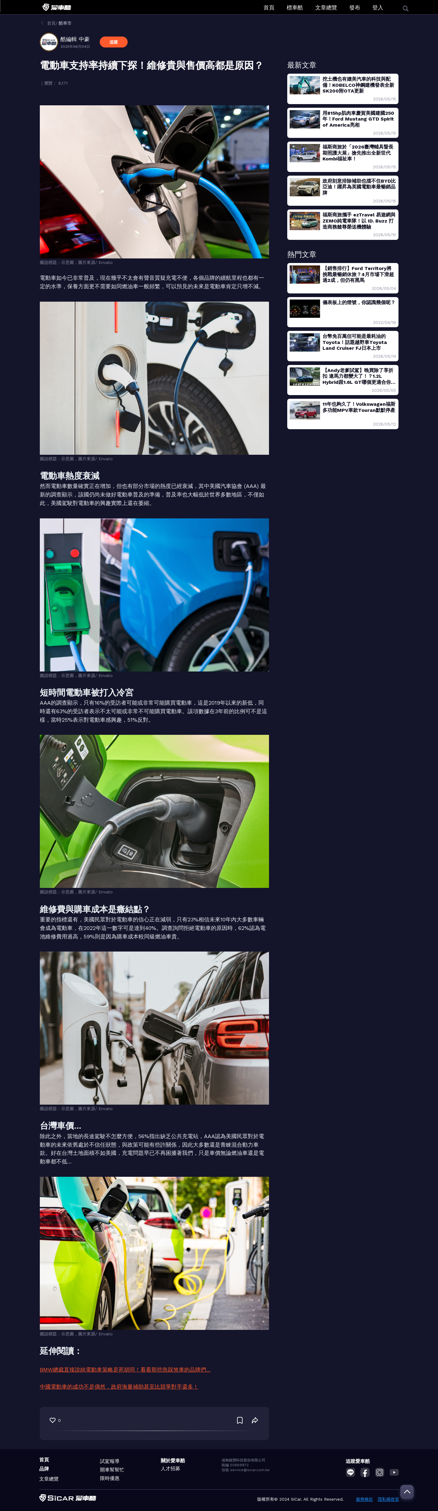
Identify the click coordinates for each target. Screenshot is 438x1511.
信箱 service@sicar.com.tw (246, 1470)
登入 (377, 7)
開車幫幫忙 (112, 1470)
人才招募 (170, 1468)
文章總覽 (326, 7)
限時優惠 (109, 1478)
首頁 (269, 7)
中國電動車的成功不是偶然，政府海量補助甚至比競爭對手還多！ (119, 1386)
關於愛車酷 (173, 1461)
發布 (354, 7)
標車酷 (295, 7)
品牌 (44, 1469)
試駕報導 (109, 1461)
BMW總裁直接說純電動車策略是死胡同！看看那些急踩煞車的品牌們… (125, 1369)
